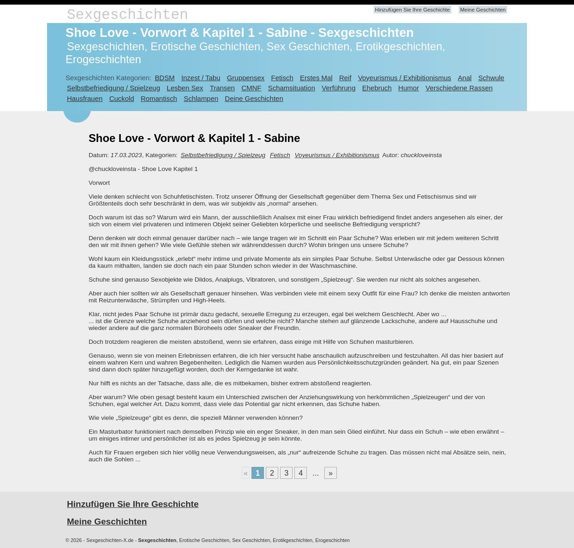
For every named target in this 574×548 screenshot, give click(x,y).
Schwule (491, 78)
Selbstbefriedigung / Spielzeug (113, 88)
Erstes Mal (316, 78)
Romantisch (159, 98)
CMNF (251, 88)
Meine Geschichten (483, 9)
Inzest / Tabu (201, 78)
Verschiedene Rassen (458, 88)
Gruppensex (245, 78)
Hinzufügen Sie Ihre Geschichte (412, 9)
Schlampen (201, 98)
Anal (465, 78)
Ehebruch (377, 88)
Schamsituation (291, 88)
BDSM (164, 78)
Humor (408, 88)
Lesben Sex (185, 88)
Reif (345, 78)
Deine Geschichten (254, 98)
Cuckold (121, 98)
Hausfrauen (84, 98)
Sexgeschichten (127, 15)
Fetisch (282, 78)
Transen (222, 88)
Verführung (338, 88)
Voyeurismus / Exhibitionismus (404, 78)
